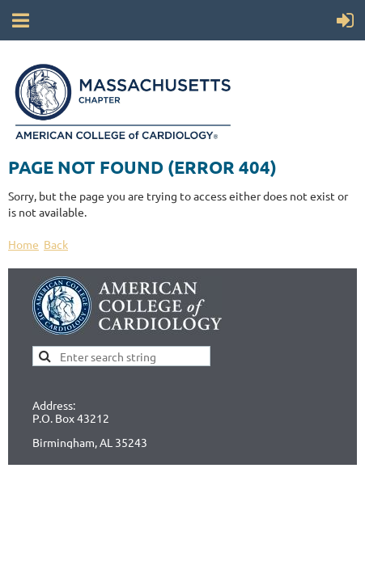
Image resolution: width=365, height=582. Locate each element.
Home (23, 244)
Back (56, 244)
